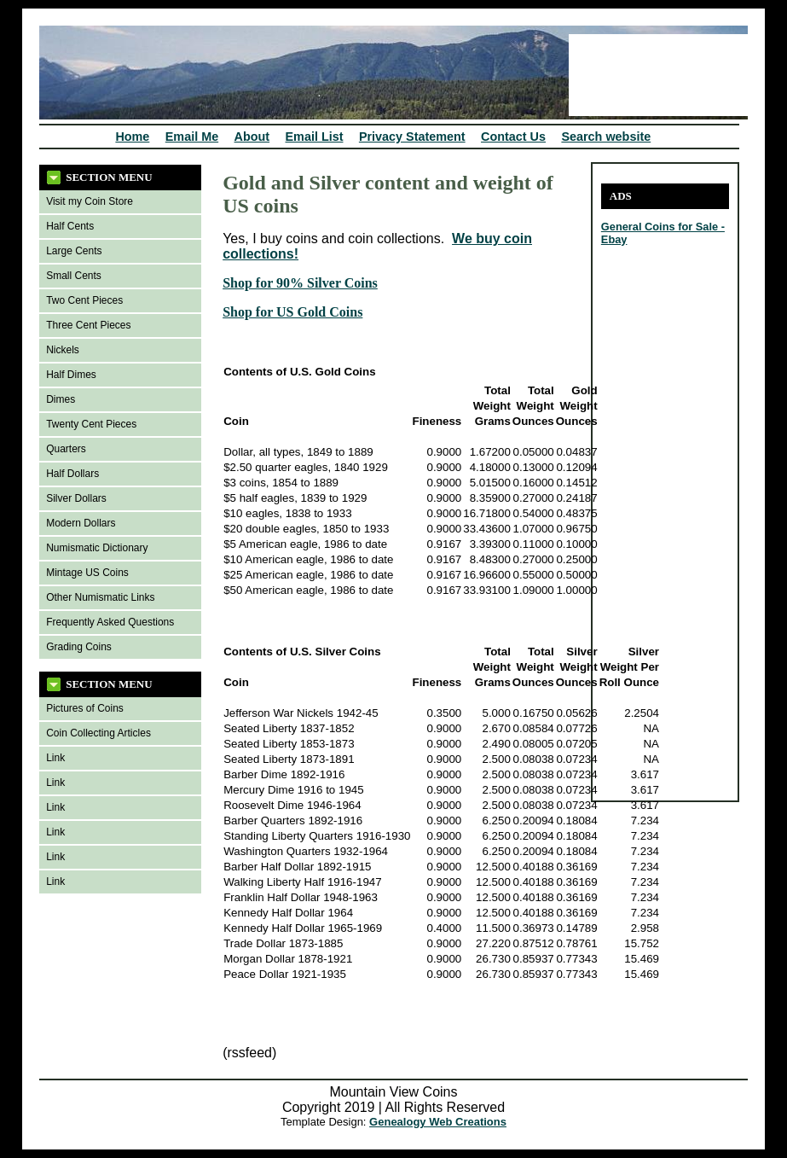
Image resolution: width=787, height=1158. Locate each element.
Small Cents (73, 276)
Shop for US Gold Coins (292, 312)
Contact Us (513, 136)
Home (132, 136)
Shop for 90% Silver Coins (300, 283)
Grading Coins (79, 647)
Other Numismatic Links (100, 597)
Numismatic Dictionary (97, 548)
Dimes (60, 399)
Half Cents (70, 226)
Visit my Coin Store (89, 201)
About (252, 136)
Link (55, 758)
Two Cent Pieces (84, 300)
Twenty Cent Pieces (91, 424)
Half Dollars (72, 474)
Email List (315, 136)
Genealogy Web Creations (437, 1121)
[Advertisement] (652, 536)
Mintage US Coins (87, 573)
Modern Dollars (80, 523)
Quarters (66, 449)
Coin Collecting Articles (98, 733)
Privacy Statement (412, 136)
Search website (606, 136)
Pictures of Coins (85, 708)
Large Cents (73, 251)
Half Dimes (71, 375)
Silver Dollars (76, 498)
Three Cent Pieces (88, 325)
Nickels (62, 350)
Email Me (191, 136)
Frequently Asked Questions (110, 622)
